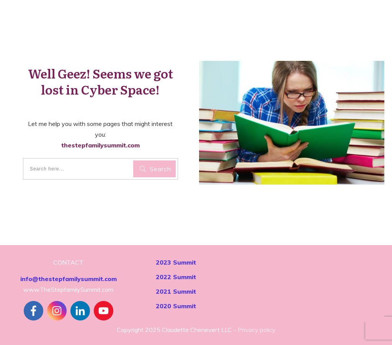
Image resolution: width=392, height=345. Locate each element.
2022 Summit (176, 277)
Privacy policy (257, 330)
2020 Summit (176, 306)
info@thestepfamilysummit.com (68, 279)
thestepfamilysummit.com (100, 145)
